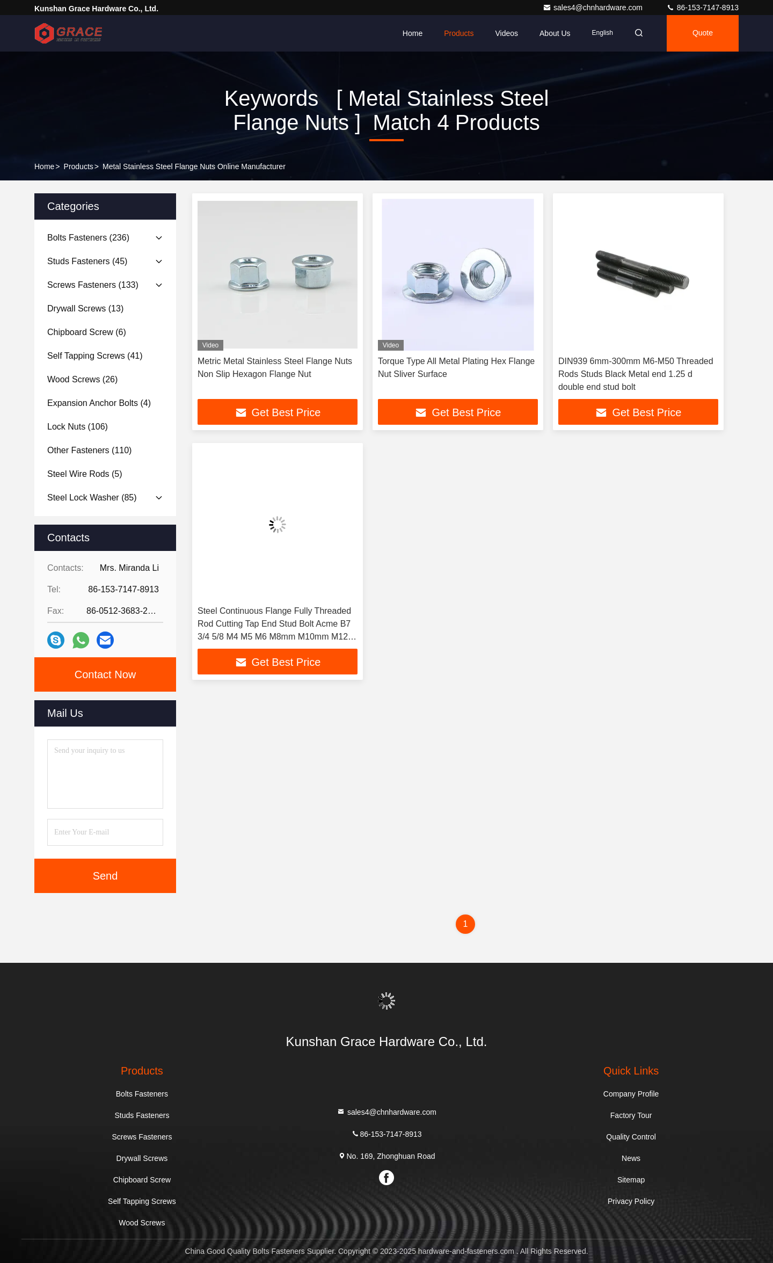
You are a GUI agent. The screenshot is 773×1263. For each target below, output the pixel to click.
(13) (85, 308)
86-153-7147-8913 (702, 7)
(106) (77, 426)
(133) (92, 284)
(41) (95, 355)
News (631, 1158)
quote (702, 33)
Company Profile (631, 1094)
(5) (84, 473)
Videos (506, 33)
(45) (87, 261)
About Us (555, 33)
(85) (92, 497)
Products (458, 33)
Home (412, 33)
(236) (88, 237)
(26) (82, 379)
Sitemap (631, 1179)
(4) (99, 403)
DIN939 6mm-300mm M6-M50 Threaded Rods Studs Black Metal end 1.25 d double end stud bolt (635, 374)
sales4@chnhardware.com (594, 7)
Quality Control (631, 1137)
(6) (86, 332)
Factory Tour (631, 1115)
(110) (89, 450)
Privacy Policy (631, 1201)
